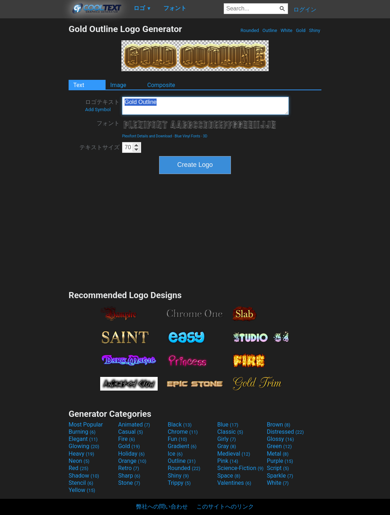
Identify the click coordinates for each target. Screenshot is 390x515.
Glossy (280, 439)
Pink (227, 460)
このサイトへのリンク (225, 506)
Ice (175, 453)
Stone (129, 482)
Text (78, 85)
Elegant (83, 439)
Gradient (182, 446)
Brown (278, 424)
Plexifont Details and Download (147, 136)
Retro (128, 468)
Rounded (250, 30)
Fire (126, 439)
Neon (79, 460)
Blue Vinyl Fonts (187, 136)
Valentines (234, 482)
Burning (82, 431)
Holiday (131, 453)
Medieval (233, 453)
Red (78, 468)
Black (180, 424)
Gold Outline (205, 106)
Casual (130, 431)
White (286, 30)
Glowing (84, 446)
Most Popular (86, 424)
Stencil (81, 482)
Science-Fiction (240, 468)
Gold (301, 30)
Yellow (82, 490)
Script (278, 468)
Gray (226, 446)
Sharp (129, 475)
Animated (134, 424)
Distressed (285, 431)
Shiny (314, 30)
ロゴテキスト (102, 105)
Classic (230, 431)
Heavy (81, 453)
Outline (269, 30)
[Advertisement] (34, 132)
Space (228, 475)
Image (118, 85)
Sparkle (280, 475)
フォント (108, 123)
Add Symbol (98, 109)
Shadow (84, 475)
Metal (278, 453)
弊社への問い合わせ (162, 506)
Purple (280, 460)
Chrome (183, 431)
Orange (132, 460)
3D (205, 136)
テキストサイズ (99, 147)
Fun (177, 439)
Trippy (179, 482)
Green (279, 446)
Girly (226, 439)
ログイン (304, 9)
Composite (161, 85)
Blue (227, 424)
